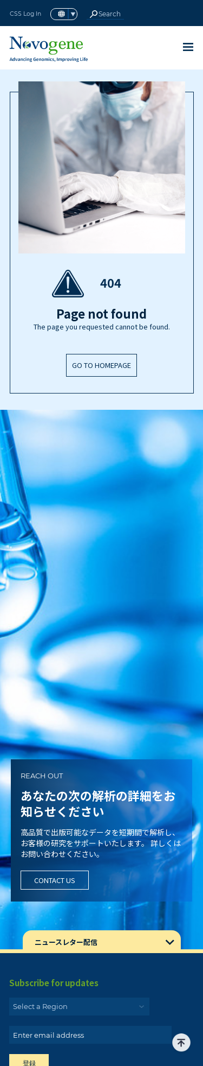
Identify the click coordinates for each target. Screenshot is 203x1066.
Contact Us (54, 880)
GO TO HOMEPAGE (101, 365)
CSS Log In (25, 13)
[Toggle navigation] (188, 47)
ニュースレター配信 (66, 942)
